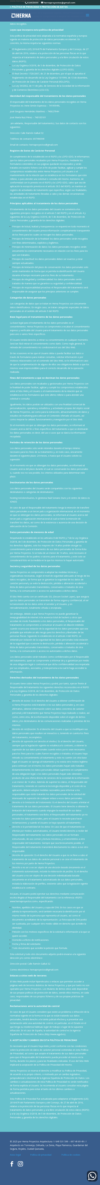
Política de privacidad (41, 1154)
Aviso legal (15, 1154)
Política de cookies (70, 1154)
